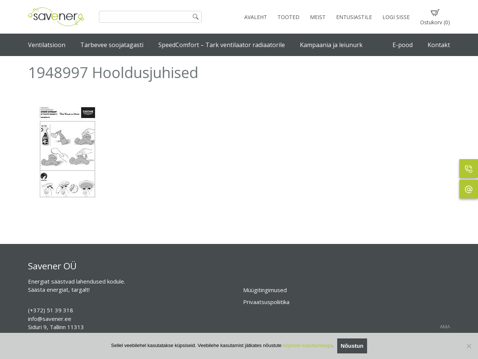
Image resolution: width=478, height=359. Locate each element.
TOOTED (288, 17)
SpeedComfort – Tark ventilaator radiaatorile (221, 45)
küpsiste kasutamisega (307, 345)
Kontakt (439, 45)
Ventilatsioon (46, 45)
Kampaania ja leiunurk (331, 45)
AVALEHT (255, 17)
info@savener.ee (49, 318)
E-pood (402, 45)
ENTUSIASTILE (354, 17)
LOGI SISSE (396, 17)
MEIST (318, 17)
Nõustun (352, 346)
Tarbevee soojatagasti (111, 45)
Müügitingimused (265, 290)
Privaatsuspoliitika (266, 302)
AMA (445, 326)
